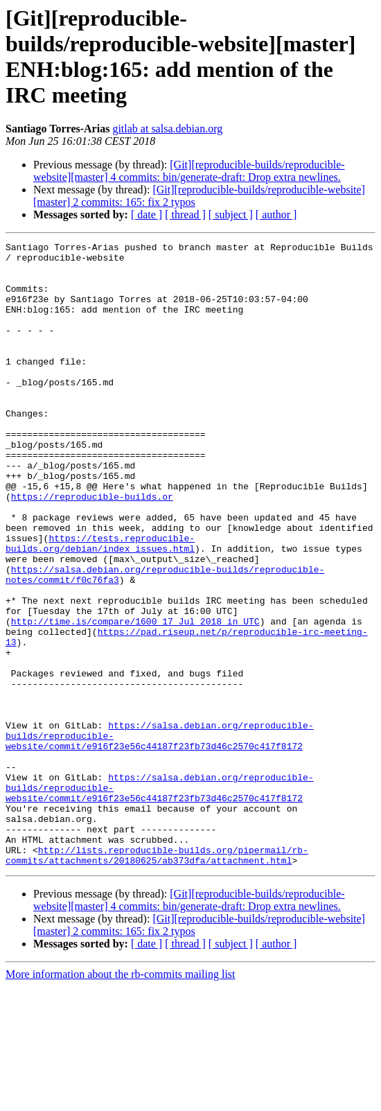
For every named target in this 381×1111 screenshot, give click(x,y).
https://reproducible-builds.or (92, 548)
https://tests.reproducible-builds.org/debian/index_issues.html (100, 604)
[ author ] (276, 214)
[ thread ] (185, 214)
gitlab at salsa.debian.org (167, 128)
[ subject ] (231, 214)
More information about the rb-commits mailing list (121, 1099)
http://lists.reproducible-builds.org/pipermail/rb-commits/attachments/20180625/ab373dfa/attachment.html (157, 978)
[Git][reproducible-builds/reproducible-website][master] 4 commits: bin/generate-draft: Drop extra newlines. (189, 171)
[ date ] (146, 214)
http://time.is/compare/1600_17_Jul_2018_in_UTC (135, 698)
